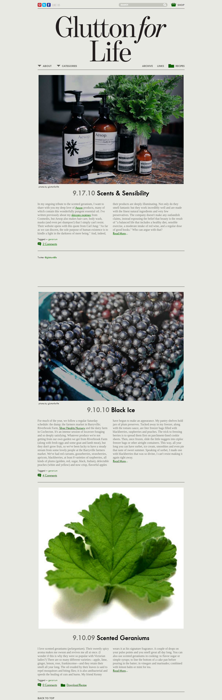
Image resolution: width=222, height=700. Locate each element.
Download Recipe (77, 685)
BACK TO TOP (46, 698)
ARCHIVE (147, 66)
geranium (52, 239)
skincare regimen (81, 215)
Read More (119, 233)
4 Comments (50, 475)
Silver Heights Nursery (72, 428)
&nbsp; (175, 4)
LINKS (160, 66)
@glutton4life (51, 257)
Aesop (79, 207)
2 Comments (50, 244)
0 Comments (50, 685)
